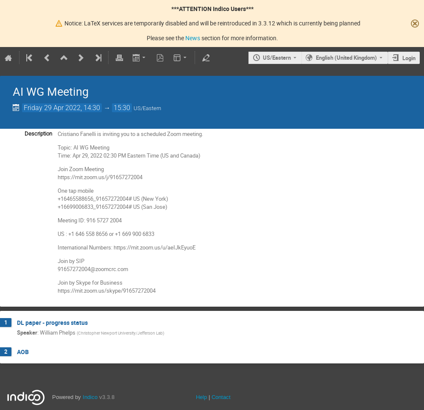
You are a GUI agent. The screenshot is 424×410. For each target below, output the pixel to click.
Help (201, 397)
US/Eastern (277, 57)
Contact (221, 397)
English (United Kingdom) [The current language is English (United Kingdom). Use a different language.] (346, 57)
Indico (90, 397)
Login (409, 58)
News (192, 38)
